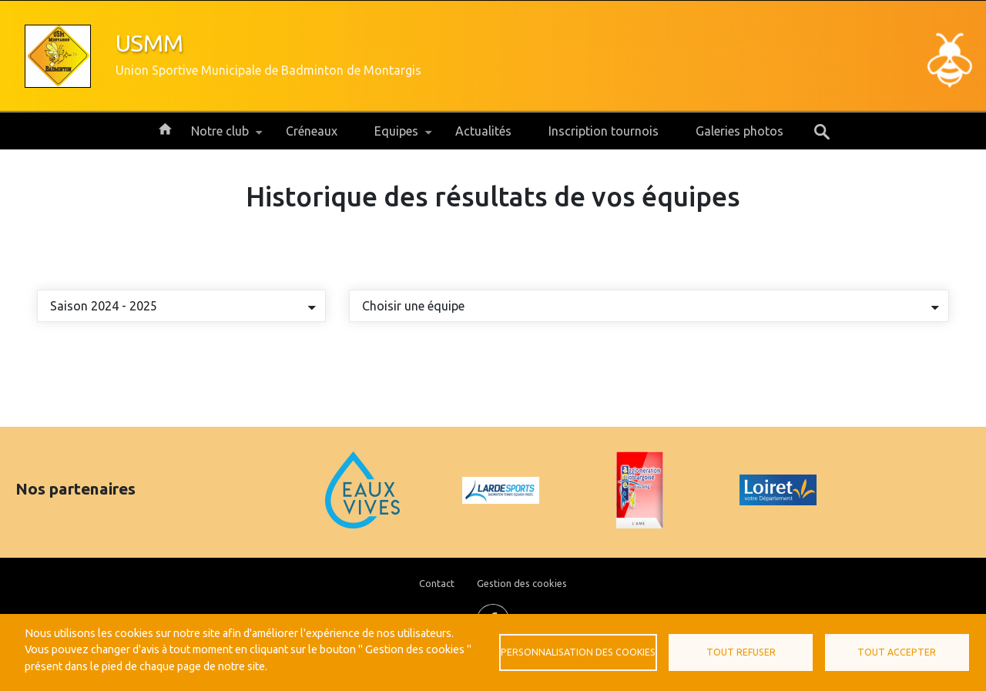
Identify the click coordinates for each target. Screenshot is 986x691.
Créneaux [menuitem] (311, 131)
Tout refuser (741, 652)
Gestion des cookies (522, 583)
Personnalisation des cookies (578, 652)
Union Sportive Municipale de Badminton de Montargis (268, 70)
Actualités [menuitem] (483, 131)
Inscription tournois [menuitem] (603, 131)
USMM (149, 43)
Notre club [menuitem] (220, 136)
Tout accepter (896, 652)
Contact (436, 583)
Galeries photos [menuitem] (739, 131)
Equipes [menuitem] (396, 136)
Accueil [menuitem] (165, 127)
